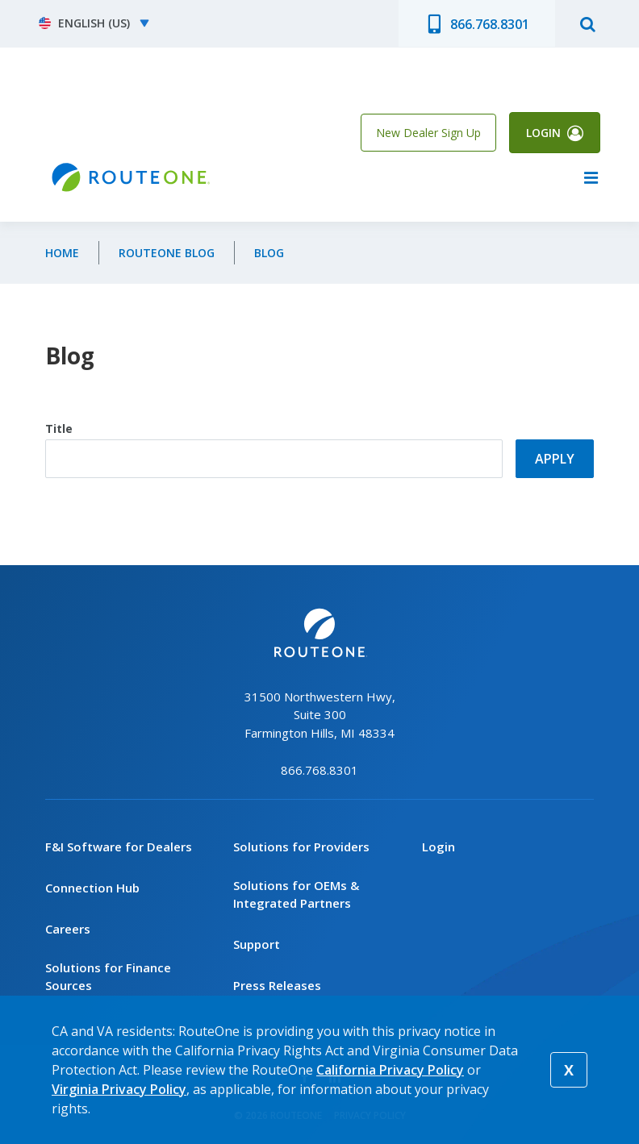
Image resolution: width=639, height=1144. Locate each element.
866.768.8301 (489, 24)
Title (59, 429)
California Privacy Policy (390, 1070)
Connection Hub (92, 888)
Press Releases (277, 986)
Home (62, 253)
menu (590, 178)
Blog (269, 253)
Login (543, 132)
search (587, 23)
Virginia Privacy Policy (119, 1089)
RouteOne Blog (167, 253)
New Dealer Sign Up (428, 132)
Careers (67, 929)
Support (256, 945)
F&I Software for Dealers (118, 846)
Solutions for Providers (301, 846)
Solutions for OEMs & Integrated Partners (296, 894)
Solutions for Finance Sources (108, 976)
